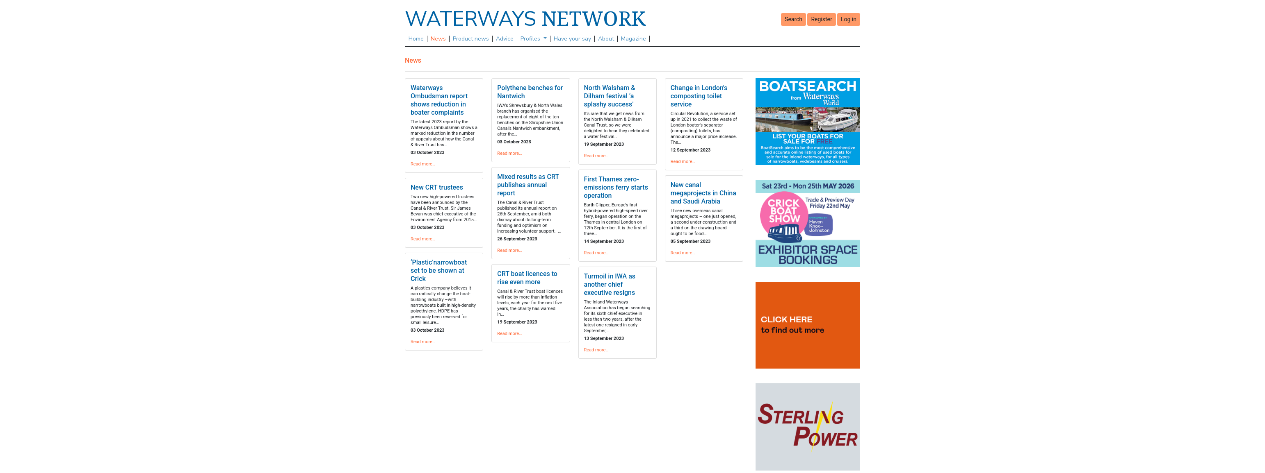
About (606, 39)
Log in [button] (848, 19)
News (438, 39)
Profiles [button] (531, 39)
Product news (471, 39)
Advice (505, 39)
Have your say (572, 39)
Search (793, 19)
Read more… (423, 164)
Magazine (633, 39)
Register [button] (821, 19)
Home (416, 39)
